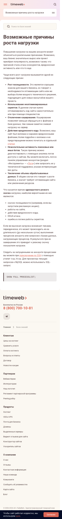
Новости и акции (11, 365)
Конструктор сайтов (12, 441)
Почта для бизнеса (11, 422)
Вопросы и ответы (11, 355)
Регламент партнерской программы (19, 394)
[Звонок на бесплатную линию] (30, 308)
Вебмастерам (9, 379)
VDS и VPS (7, 417)
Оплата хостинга (11, 351)
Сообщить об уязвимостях (15, 484)
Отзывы (7, 465)
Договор (7, 360)
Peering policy (9, 398)
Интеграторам (9, 384)
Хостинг (7, 412)
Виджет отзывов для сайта (15, 437)
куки (18, 516)
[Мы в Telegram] (6, 316)
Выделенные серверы (13, 432)
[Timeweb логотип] (18, 4)
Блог (5, 494)
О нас (5, 460)
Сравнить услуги (11, 346)
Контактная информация (14, 470)
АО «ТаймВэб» (19, 508)
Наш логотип (9, 389)
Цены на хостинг (10, 341)
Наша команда (10, 475)
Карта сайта (8, 489)
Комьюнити (8, 479)
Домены (7, 427)
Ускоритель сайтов (12, 446)
